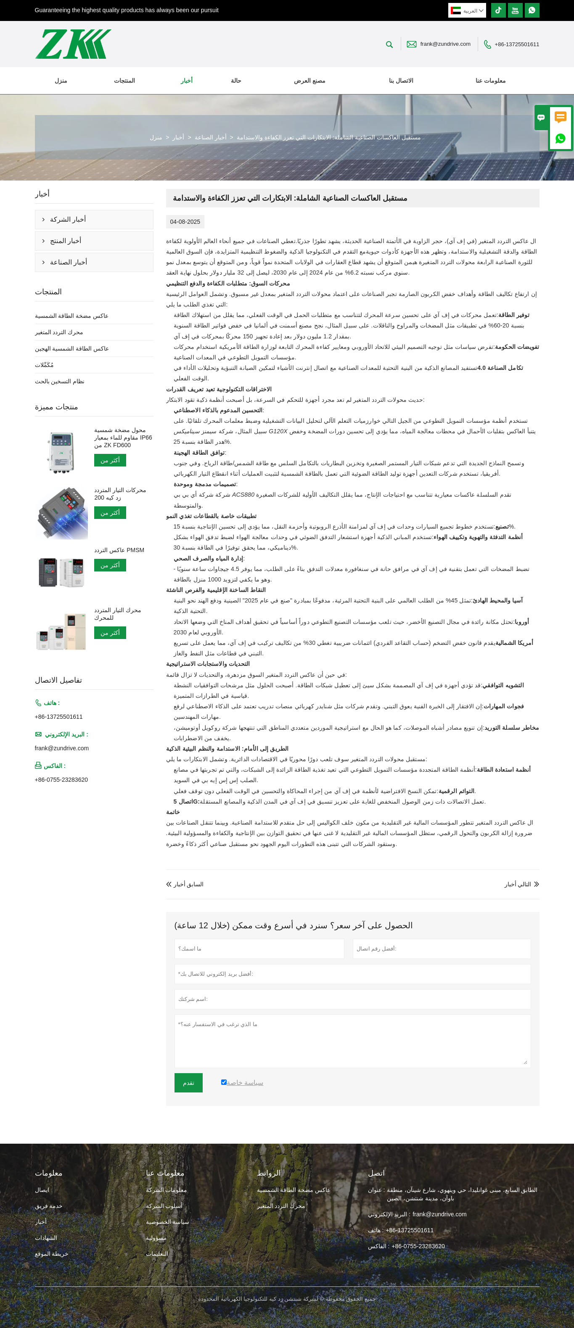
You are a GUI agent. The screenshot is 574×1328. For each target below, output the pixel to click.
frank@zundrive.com (446, 44)
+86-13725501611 (517, 44)
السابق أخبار (185, 884)
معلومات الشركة (167, 1190)
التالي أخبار (518, 884)
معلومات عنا (491, 80)
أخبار (187, 80)
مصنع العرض (309, 80)
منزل (61, 80)
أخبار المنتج (65, 240)
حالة (236, 80)
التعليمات (157, 1253)
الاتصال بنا (401, 80)
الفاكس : (379, 1246)
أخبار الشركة (68, 219)
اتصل (376, 1173)
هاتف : (376, 1230)
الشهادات (46, 1237)
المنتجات (124, 80)
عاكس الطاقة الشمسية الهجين (72, 348)
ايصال (42, 1190)
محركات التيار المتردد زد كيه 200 (120, 494)
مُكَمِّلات (44, 364)
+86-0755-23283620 (61, 779)
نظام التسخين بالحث (60, 381)
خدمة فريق (49, 1205)
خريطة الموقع (52, 1253)
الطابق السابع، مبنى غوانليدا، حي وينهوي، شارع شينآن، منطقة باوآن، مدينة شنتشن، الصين (462, 1194)
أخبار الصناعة (211, 137)
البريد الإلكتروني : (389, 1214)
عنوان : (376, 1190)
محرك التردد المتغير (59, 332)
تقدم (188, 1082)
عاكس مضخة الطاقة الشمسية (72, 315)
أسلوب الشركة (164, 1205)
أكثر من (110, 460)
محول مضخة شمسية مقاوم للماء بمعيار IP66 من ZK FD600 (123, 437)
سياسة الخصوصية (168, 1221)
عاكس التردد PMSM (119, 550)
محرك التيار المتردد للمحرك (117, 614)
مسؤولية (156, 1237)
